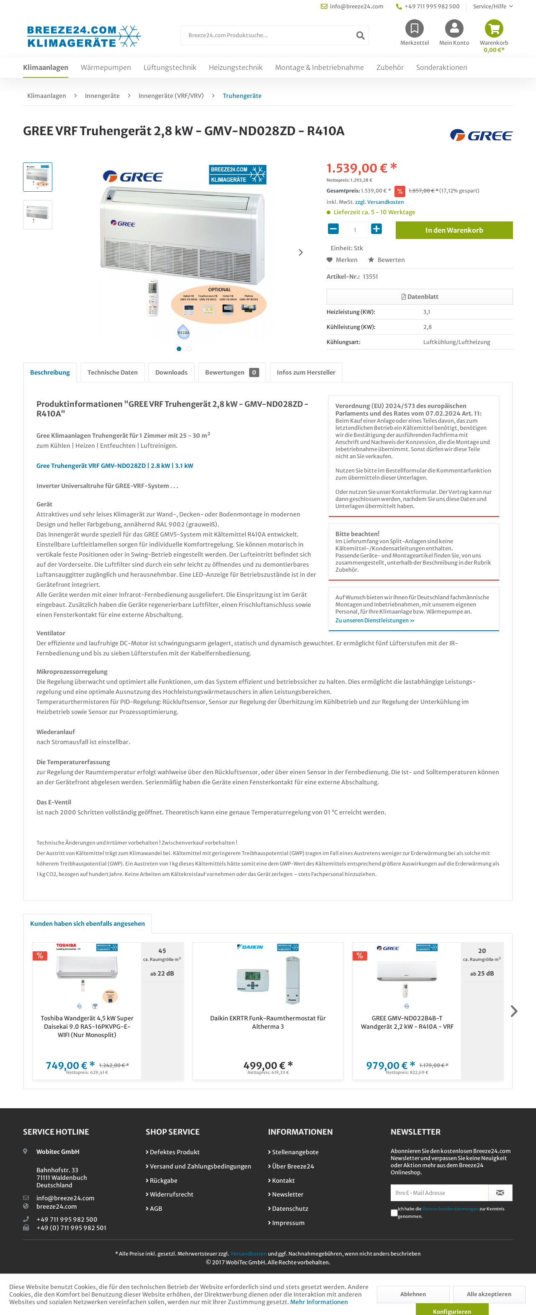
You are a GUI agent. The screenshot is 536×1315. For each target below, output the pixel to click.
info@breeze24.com (65, 1198)
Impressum (286, 1223)
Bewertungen (232, 372)
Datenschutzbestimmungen (451, 1209)
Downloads (171, 372)
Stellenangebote (293, 1152)
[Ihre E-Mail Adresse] (440, 1192)
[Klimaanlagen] (45, 68)
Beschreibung (50, 372)
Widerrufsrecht (169, 1194)
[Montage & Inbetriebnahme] (319, 68)
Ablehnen (413, 1294)
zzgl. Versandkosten (379, 202)
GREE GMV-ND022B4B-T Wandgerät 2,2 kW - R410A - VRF (407, 1022)
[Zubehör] (390, 68)
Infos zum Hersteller (306, 372)
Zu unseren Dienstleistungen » (375, 620)
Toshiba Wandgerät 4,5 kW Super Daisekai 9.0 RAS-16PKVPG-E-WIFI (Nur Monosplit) (87, 1027)
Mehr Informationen (319, 1302)
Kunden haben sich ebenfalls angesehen (87, 923)
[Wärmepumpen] (106, 68)
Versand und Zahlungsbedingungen (198, 1166)
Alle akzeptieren (489, 1294)
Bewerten (386, 260)
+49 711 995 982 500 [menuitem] (428, 6)
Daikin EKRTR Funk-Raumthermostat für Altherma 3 (268, 1022)
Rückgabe (162, 1180)
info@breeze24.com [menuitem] (352, 6)
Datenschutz (288, 1208)
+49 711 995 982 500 (67, 1219)
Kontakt (281, 1180)
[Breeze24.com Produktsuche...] (274, 35)
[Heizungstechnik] (236, 68)
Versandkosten (248, 1254)
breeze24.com (56, 1206)
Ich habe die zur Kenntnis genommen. (451, 1212)
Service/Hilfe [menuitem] (490, 6)
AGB (154, 1208)
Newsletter (286, 1194)
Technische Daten (113, 372)
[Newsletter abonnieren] (500, 1192)
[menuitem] (274, 40)
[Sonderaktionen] (441, 68)
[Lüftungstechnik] (170, 68)
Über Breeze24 (291, 1166)
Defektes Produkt (173, 1152)
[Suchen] (360, 35)
